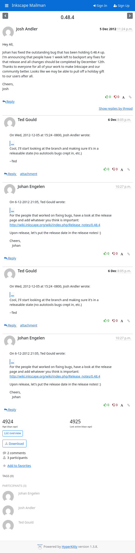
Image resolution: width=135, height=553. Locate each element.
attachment (28, 174)
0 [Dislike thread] (116, 97)
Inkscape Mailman (29, 5)
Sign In (100, 5)
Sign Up (122, 5)
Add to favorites (16, 465)
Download (14, 443)
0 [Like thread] (108, 97)
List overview (12, 433)
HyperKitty (69, 546)
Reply (8, 101)
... (12, 143)
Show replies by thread (116, 108)
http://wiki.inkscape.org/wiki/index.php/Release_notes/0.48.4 (55, 225)
